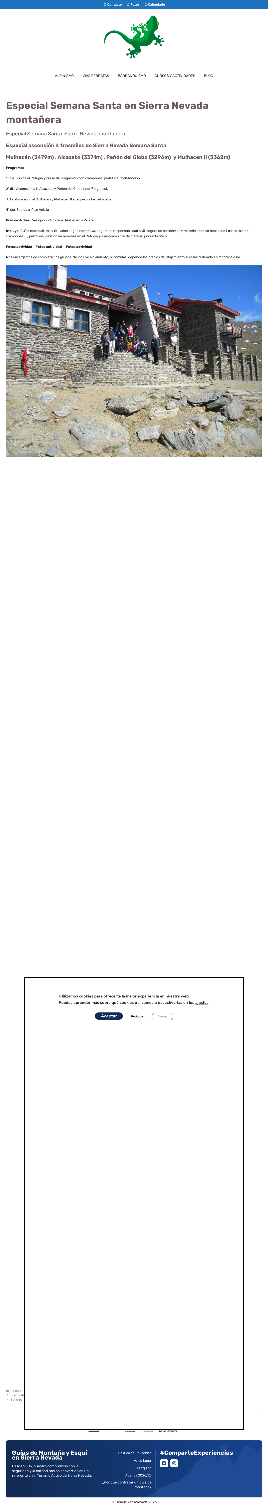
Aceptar (108, 1015)
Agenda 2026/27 (138, 1475)
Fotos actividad (20, 247)
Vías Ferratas (95, 76)
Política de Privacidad (135, 1453)
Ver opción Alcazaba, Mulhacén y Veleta (63, 220)
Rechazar (137, 1016)
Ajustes (163, 1016)
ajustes (204, 1002)
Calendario (154, 4)
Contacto (112, 4)
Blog (208, 76)
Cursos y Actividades (175, 76)
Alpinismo (64, 76)
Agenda (16, 1391)
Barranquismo (132, 76)
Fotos (132, 4)
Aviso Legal (143, 1461)
